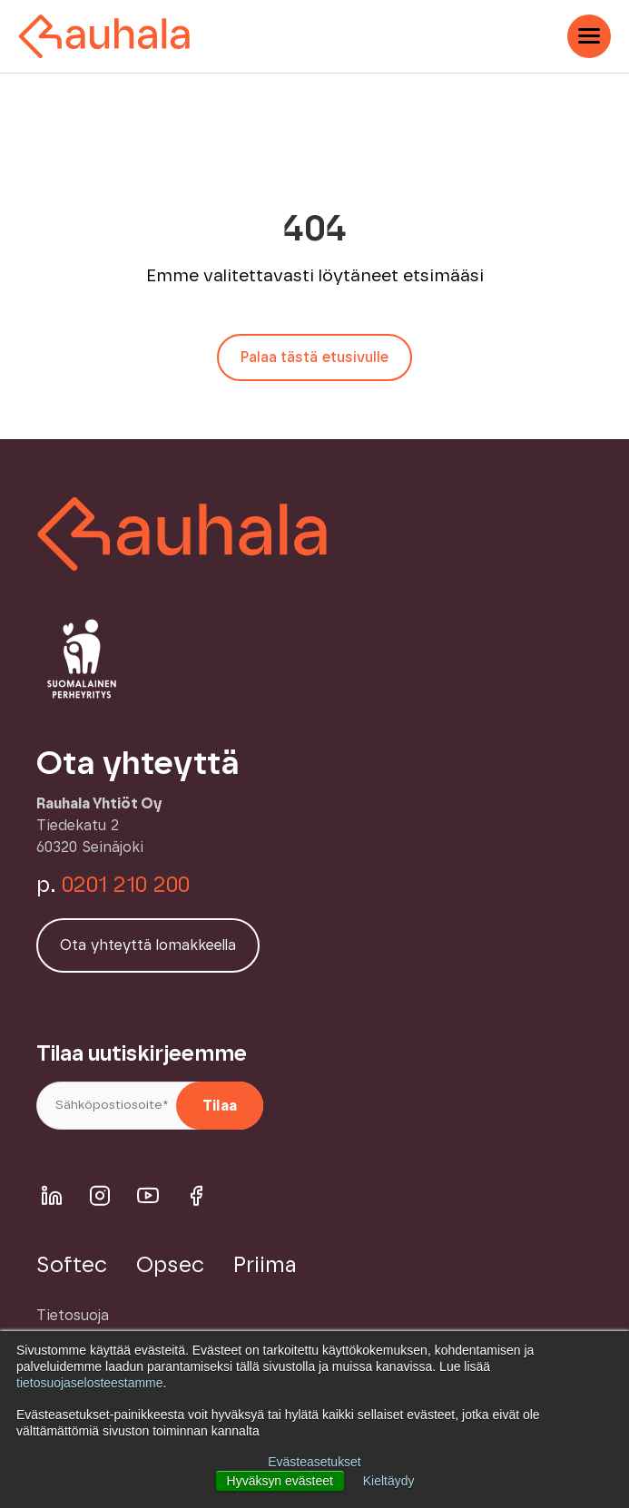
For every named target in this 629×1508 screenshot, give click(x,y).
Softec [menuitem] (71, 1266)
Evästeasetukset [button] (314, 1461)
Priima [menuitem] (265, 1266)
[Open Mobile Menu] (589, 36)
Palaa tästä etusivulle (314, 357)
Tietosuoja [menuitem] (72, 1315)
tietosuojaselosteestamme (89, 1383)
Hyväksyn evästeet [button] (279, 1481)
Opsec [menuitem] (170, 1266)
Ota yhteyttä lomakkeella (148, 945)
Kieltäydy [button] (389, 1481)
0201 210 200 (126, 885)
